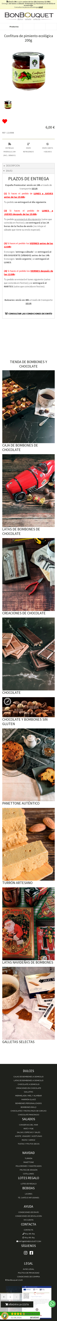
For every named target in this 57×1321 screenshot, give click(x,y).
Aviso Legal (28, 1269)
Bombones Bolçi (28, 1107)
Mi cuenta (28, 1220)
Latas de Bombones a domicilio (28, 1080)
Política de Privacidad (28, 1273)
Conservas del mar (28, 1125)
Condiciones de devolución (28, 1216)
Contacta (28, 1230)
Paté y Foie (28, 1129)
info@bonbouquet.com (28, 1241)
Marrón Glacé (28, 1099)
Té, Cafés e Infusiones (28, 1198)
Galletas (28, 1092)
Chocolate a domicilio (28, 1084)
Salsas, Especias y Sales (28, 1132)
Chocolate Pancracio (28, 1115)
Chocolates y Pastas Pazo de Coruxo (28, 1111)
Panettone (28, 1162)
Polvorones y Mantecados (28, 1166)
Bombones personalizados (28, 1103)
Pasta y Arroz (28, 1140)
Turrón (28, 1158)
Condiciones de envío (28, 1212)
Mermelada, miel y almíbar (28, 1096)
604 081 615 (28, 1234)
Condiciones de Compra (28, 1277)
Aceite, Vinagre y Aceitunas (28, 1136)
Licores (28, 1194)
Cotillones (28, 1174)
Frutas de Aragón (28, 1170)
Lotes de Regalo (28, 1184)
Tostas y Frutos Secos (28, 1144)
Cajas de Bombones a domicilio (28, 1077)
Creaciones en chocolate (28, 1088)
